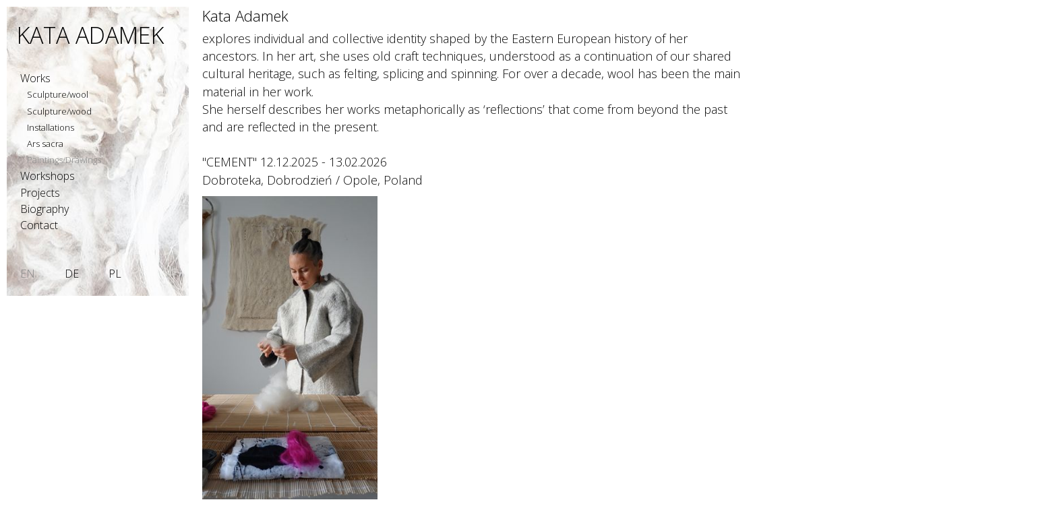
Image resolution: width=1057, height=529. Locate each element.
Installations (50, 127)
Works (35, 78)
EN (27, 273)
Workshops (47, 175)
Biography (44, 208)
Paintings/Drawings (64, 160)
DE (72, 273)
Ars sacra (45, 143)
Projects (40, 192)
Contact (39, 225)
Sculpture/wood (59, 111)
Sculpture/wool (57, 94)
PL (115, 273)
